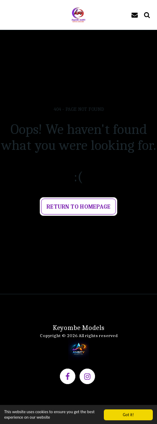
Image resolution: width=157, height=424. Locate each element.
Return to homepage (78, 206)
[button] (9, 14)
